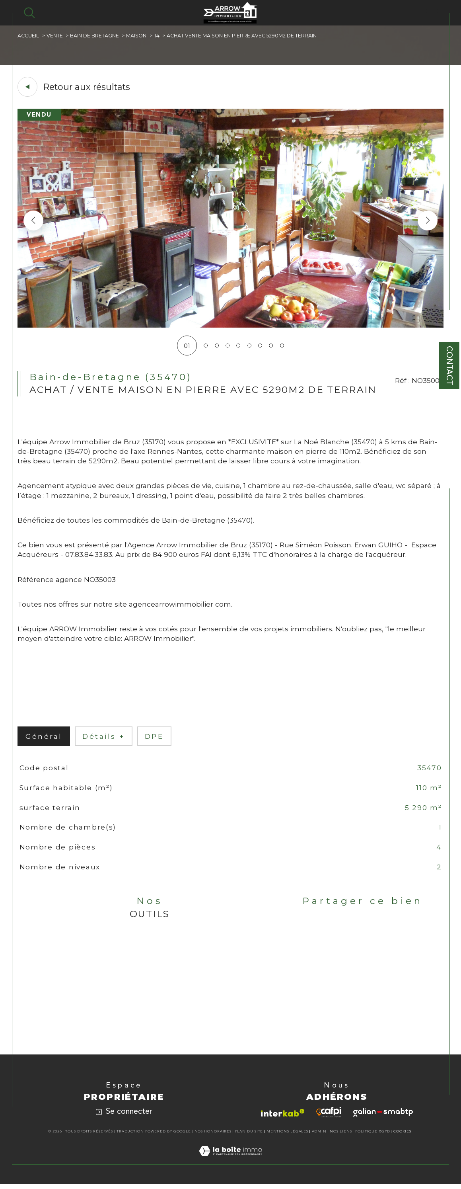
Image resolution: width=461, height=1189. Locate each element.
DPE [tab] (155, 739)
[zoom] (230, 325)
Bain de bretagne (94, 36)
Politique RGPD (372, 1136)
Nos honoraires (213, 1136)
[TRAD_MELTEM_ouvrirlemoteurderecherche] (29, 13)
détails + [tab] (104, 739)
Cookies (402, 1136)
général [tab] (43, 739)
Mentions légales (287, 1136)
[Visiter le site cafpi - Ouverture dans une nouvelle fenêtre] (328, 1117)
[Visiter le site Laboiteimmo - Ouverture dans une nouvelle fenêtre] (230, 1164)
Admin (319, 1136)
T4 (157, 36)
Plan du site (249, 1136)
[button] (428, 220)
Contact (449, 365)
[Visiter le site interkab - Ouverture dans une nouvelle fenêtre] (283, 1117)
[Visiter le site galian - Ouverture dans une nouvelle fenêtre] (383, 1117)
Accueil (28, 36)
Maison (136, 36)
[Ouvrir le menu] (431, 12)
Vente (55, 36)
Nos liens (341, 1136)
